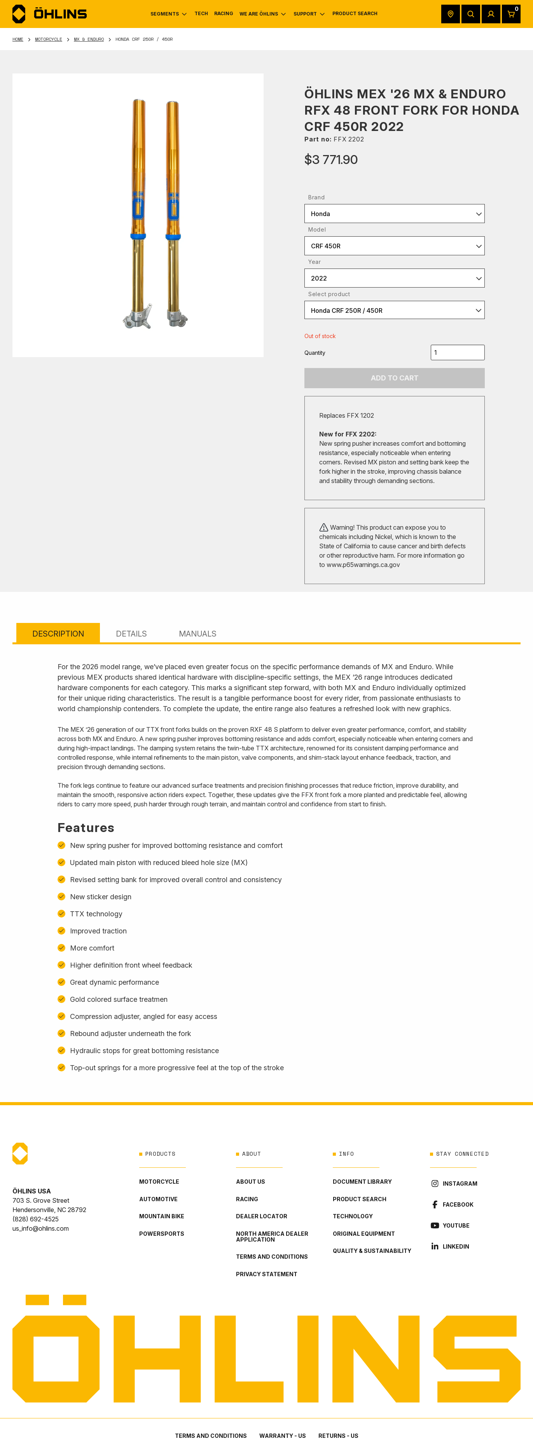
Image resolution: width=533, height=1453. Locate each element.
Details (131, 633)
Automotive (158, 1199)
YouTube (450, 1225)
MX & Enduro (89, 39)
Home (17, 39)
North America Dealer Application (272, 1236)
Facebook (452, 1204)
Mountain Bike (161, 1216)
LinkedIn (449, 1246)
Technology (353, 1216)
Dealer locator (261, 1216)
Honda (320, 214)
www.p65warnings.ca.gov (363, 565)
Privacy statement (266, 1274)
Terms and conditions (272, 1256)
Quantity (314, 352)
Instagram (453, 1183)
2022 (319, 278)
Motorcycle (48, 39)
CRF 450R (326, 246)
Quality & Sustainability (372, 1250)
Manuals (198, 633)
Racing (247, 1199)
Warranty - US (282, 1435)
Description (58, 633)
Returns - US (338, 1435)
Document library (362, 1181)
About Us (250, 1181)
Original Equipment (364, 1233)
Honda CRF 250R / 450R (347, 310)
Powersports (161, 1233)
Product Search (359, 1199)
